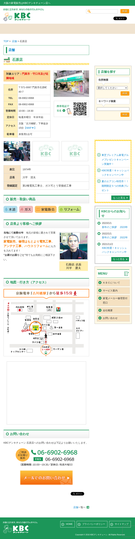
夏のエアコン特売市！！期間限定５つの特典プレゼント (115, 185)
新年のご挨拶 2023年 (115, 227)
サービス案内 (67, 29)
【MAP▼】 (30, 127)
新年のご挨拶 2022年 (115, 237)
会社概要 (93, 29)
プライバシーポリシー (93, 524)
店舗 (14, 41)
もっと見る (119, 197)
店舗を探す (41, 29)
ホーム (15, 29)
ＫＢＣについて (111, 282)
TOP (6, 41)
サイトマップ (121, 524)
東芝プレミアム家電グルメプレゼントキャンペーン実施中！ (115, 159)
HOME (69, 524)
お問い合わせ (119, 29)
